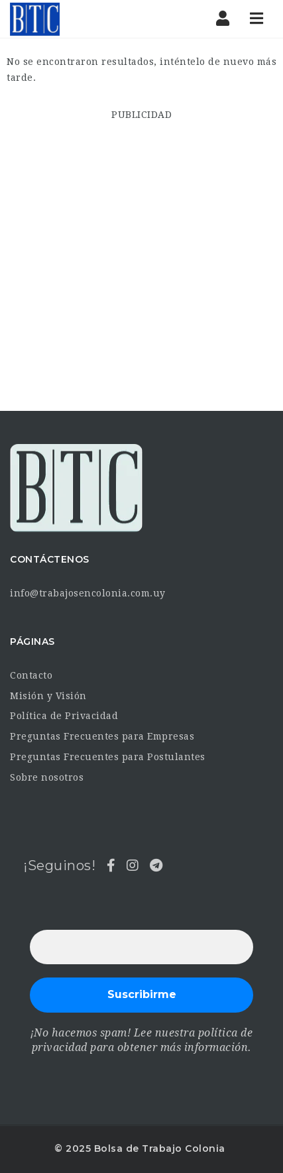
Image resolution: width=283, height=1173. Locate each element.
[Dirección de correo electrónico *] (141, 947)
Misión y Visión (48, 696)
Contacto (31, 675)
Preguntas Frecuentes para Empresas (102, 736)
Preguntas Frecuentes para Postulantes (107, 757)
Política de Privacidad (64, 715)
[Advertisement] (141, 264)
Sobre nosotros (47, 777)
